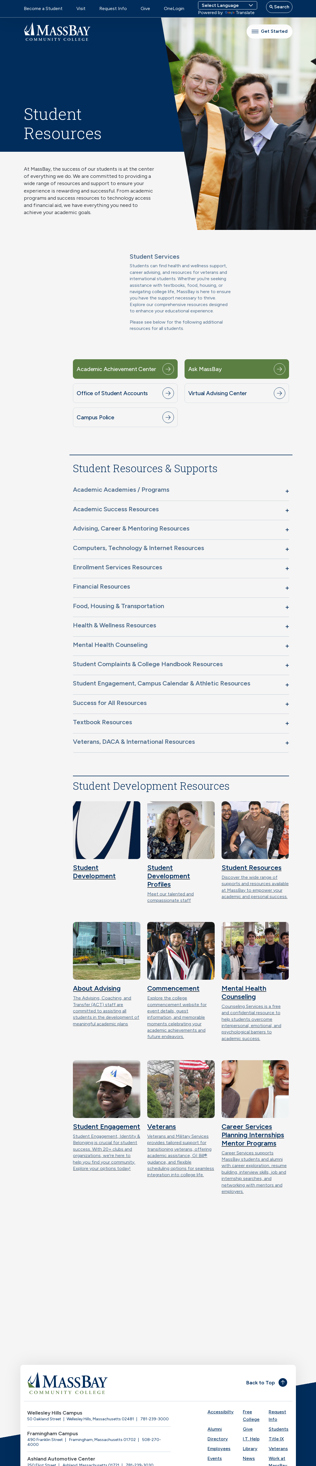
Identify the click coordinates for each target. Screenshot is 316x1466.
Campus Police (95, 417)
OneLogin (174, 8)
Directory (218, 1439)
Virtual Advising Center (217, 393)
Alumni (215, 1429)
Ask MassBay (205, 369)
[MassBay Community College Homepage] (57, 31)
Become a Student (43, 8)
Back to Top (260, 1382)
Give (145, 8)
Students (278, 1429)
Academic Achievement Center (116, 369)
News (249, 1458)
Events (215, 1458)
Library (250, 1448)
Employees (219, 1448)
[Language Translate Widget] (227, 5)
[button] (181, 490)
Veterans (278, 1448)
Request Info (113, 8)
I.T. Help (251, 1439)
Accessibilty (221, 1412)
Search (281, 6)
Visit (81, 8)
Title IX (276, 1439)
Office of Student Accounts (112, 393)
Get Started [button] (269, 31)
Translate (240, 12)
